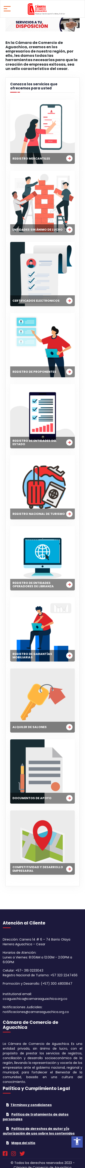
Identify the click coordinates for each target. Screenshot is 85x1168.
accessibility (77, 1141)
